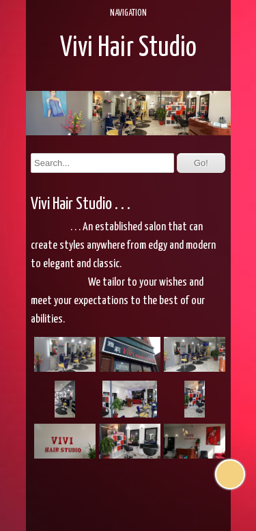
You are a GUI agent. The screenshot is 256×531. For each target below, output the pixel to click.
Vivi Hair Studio (128, 48)
